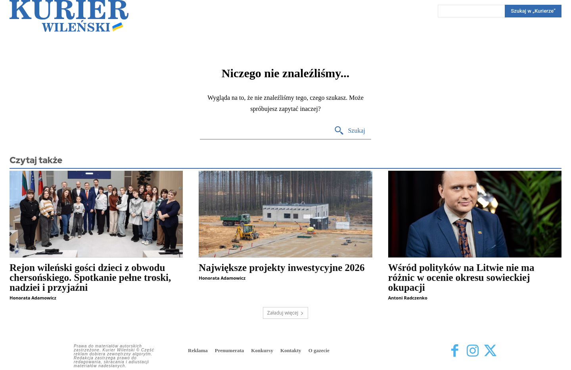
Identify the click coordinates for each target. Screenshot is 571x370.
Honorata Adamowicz (33, 298)
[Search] (533, 11)
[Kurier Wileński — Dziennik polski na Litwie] (69, 16)
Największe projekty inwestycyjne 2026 (281, 267)
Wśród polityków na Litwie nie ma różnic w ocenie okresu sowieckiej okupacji (461, 277)
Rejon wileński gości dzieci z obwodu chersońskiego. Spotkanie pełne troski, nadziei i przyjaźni (90, 277)
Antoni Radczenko (407, 298)
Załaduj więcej (285, 312)
